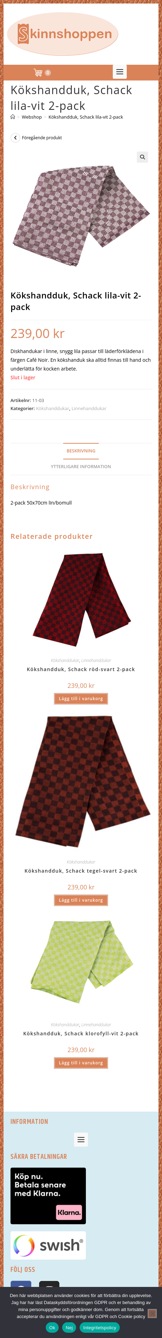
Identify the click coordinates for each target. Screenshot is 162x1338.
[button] (120, 72)
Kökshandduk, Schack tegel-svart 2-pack (80, 870)
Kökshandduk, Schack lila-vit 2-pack (86, 117)
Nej (69, 1327)
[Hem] (12, 117)
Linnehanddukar (89, 408)
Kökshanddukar (52, 408)
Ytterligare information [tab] (81, 467)
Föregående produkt (42, 138)
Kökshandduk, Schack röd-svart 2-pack (81, 669)
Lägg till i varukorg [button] (81, 699)
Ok (52, 1327)
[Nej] (152, 1313)
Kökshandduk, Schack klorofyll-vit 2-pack (81, 1033)
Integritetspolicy (99, 1327)
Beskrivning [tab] (81, 451)
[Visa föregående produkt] (15, 138)
